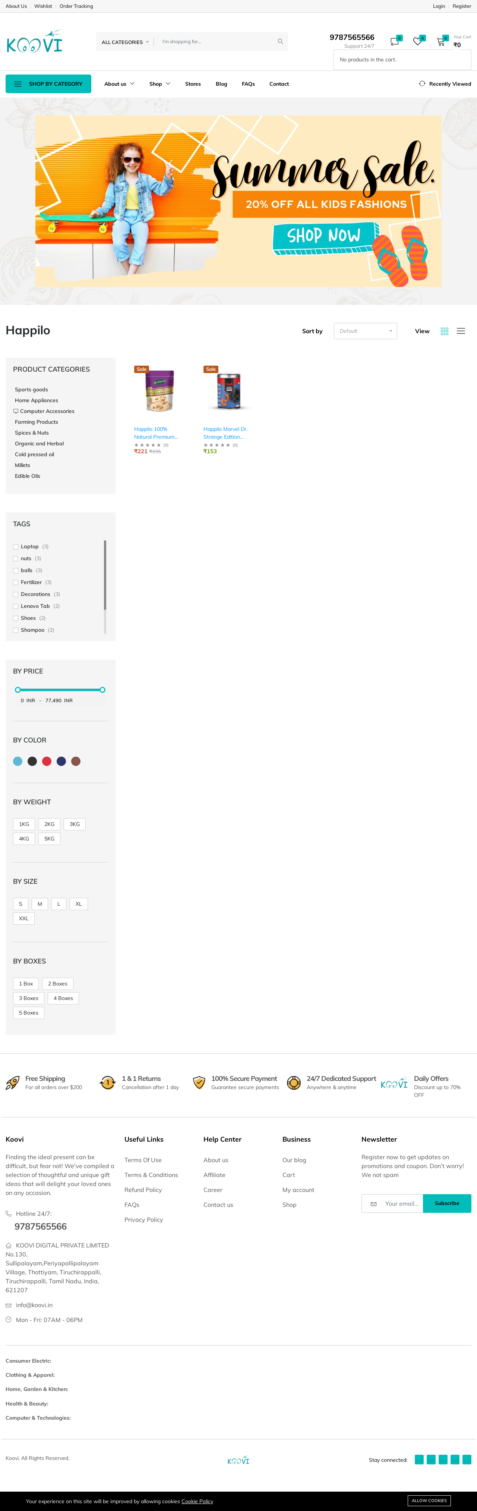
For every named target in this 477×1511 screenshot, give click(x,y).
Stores (193, 84)
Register (462, 6)
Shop (160, 84)
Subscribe (447, 1203)
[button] (451, 41)
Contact (279, 84)
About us (119, 84)
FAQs (248, 84)
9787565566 (41, 1226)
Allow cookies (429, 1500)
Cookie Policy (197, 1501)
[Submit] (280, 41)
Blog (221, 84)
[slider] (18, 690)
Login (439, 6)
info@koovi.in (34, 1305)
